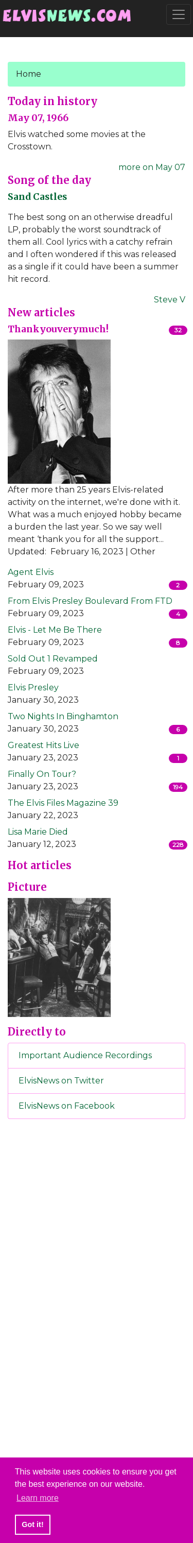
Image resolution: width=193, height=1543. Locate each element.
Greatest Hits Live (43, 745)
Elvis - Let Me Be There (55, 630)
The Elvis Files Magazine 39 (63, 803)
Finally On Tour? (42, 774)
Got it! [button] (32, 1524)
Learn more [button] (37, 1498)
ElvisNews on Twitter (61, 1081)
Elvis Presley (33, 687)
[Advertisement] (97, 1298)
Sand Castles (37, 196)
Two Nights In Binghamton (63, 716)
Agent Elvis (31, 572)
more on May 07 (151, 167)
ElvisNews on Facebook (67, 1106)
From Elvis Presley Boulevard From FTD (90, 601)
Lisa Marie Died (38, 832)
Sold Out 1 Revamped (53, 659)
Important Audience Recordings (85, 1055)
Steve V (169, 299)
